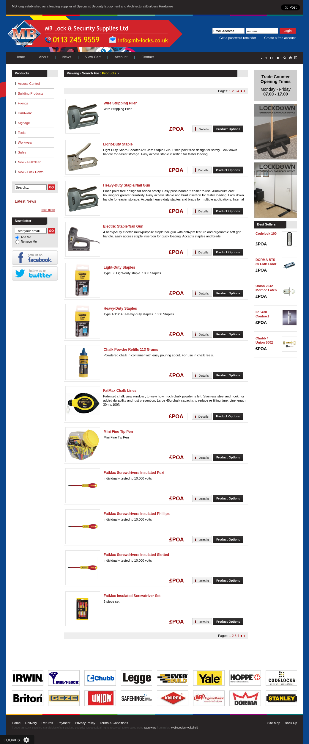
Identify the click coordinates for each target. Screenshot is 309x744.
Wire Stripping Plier (120, 103)
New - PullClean (29, 162)
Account (121, 57)
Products (109, 73)
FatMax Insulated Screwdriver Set (132, 596)
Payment (63, 723)
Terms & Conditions (114, 723)
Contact (147, 57)
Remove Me (29, 241)
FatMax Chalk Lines (119, 391)
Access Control (29, 83)
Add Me (26, 237)
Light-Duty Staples (119, 267)
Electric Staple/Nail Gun (123, 226)
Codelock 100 (266, 233)
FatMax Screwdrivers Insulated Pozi (134, 473)
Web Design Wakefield (184, 727)
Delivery (31, 723)
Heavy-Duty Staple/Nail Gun (126, 185)
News (66, 57)
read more (48, 210)
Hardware (25, 113)
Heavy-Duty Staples (120, 308)
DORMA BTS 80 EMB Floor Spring (266, 264)
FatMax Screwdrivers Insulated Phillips (137, 514)
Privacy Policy (85, 723)
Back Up (291, 723)
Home (20, 57)
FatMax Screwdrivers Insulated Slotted (136, 555)
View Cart (93, 57)
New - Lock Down (30, 172)
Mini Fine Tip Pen (118, 432)
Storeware (150, 727)
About (43, 57)
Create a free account (280, 38)
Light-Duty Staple (118, 144)
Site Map (273, 723)
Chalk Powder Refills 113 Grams (131, 349)
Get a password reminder (237, 38)
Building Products (30, 93)
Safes (22, 152)
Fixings (23, 103)
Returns (47, 723)
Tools (22, 132)
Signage (24, 123)
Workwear (25, 142)
